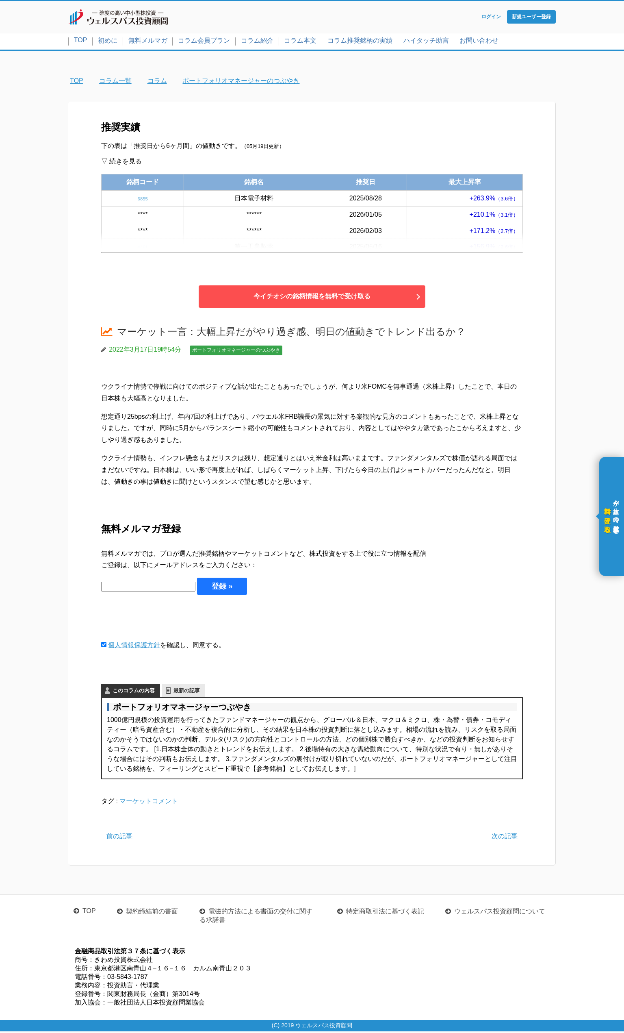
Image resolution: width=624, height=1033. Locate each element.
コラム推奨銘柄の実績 (359, 42)
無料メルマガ (147, 42)
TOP (80, 41)
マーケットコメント (148, 802)
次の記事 (505, 837)
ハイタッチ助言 (426, 42)
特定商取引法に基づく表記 (385, 912)
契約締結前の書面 (152, 912)
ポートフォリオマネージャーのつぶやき (236, 352)
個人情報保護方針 (134, 647)
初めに (107, 42)
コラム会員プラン (204, 42)
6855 (142, 199)
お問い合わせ (478, 42)
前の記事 (119, 837)
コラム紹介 (257, 42)
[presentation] (163, 619)
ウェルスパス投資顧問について (499, 912)
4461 (142, 248)
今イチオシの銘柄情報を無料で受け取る (312, 298)
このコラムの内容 (134, 692)
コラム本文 (300, 42)
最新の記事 (186, 692)
